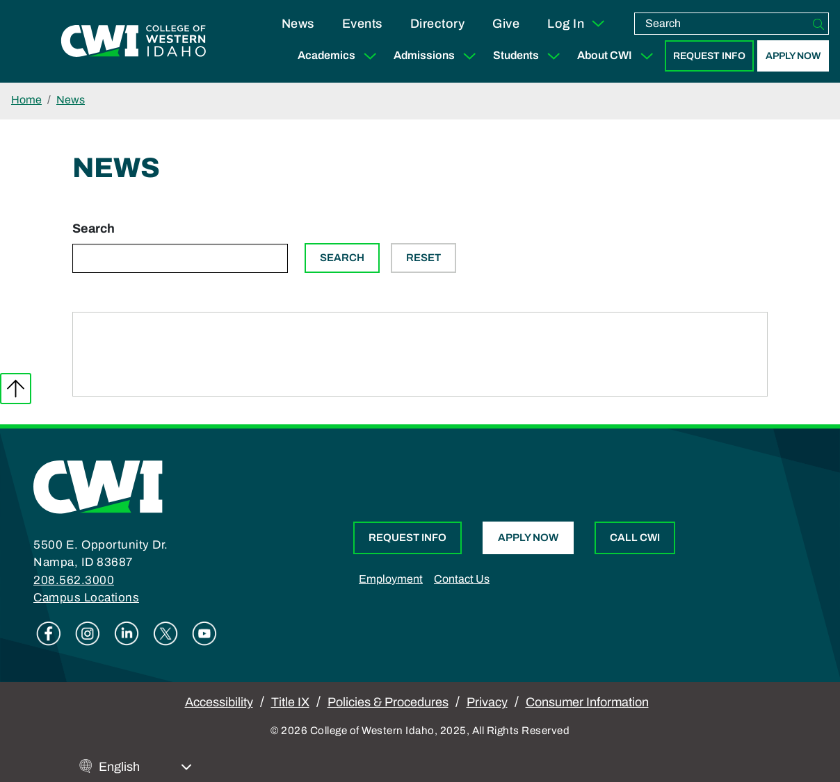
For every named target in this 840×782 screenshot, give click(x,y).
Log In (576, 23)
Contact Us (462, 579)
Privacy (487, 702)
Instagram (87, 633)
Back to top (15, 388)
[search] (722, 23)
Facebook (48, 633)
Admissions (438, 56)
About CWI (618, 56)
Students (529, 56)
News (298, 24)
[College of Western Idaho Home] (133, 41)
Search (93, 228)
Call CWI (635, 537)
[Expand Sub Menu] (369, 56)
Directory (437, 24)
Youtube (204, 633)
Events (362, 24)
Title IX (290, 702)
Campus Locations (86, 597)
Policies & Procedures (388, 702)
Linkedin (126, 633)
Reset (423, 257)
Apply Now (793, 56)
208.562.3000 (73, 580)
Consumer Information (587, 702)
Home (26, 100)
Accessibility (219, 702)
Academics (340, 56)
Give (505, 24)
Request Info (709, 56)
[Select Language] (145, 767)
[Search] (818, 24)
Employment (391, 579)
